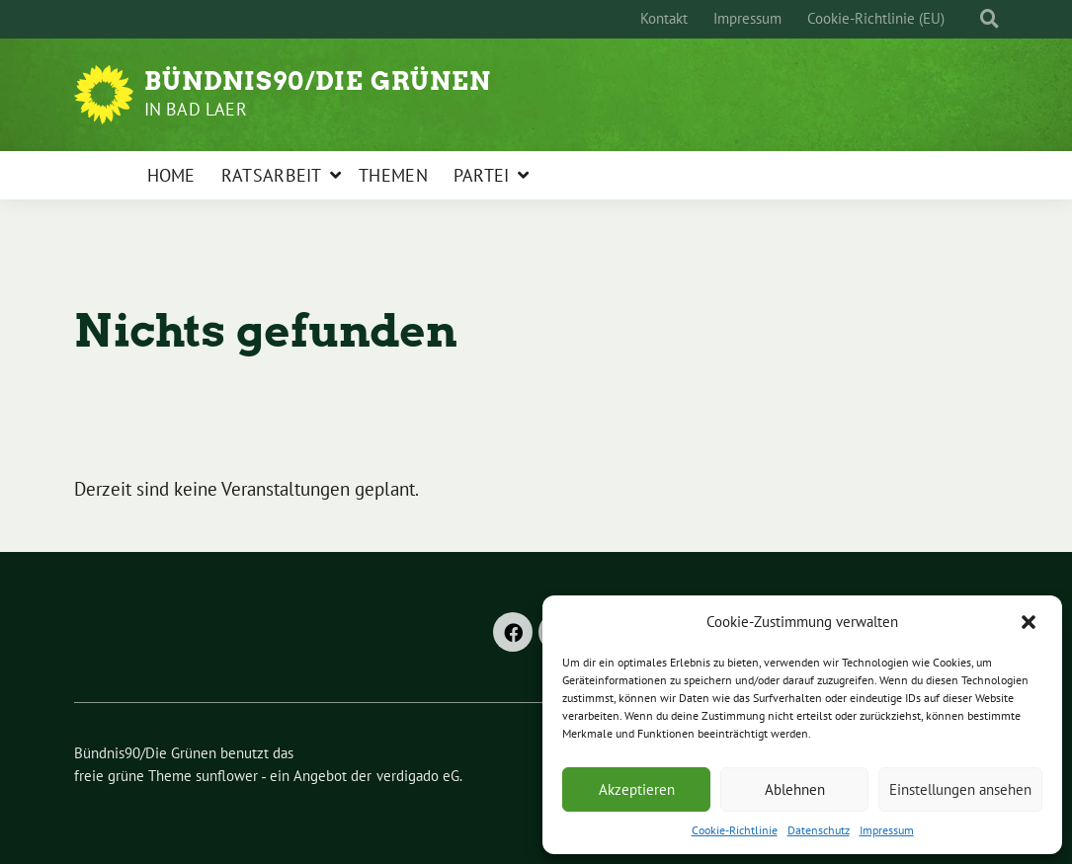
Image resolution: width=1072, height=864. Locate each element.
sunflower (227, 775)
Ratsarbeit (271, 175)
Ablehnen (795, 789)
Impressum (887, 830)
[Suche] (971, 19)
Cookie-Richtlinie (735, 830)
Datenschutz (818, 830)
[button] (1030, 622)
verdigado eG (417, 775)
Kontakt (664, 18)
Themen (393, 175)
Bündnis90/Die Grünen (317, 81)
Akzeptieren (637, 789)
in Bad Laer (195, 109)
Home (171, 175)
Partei (482, 175)
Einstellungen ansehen (960, 789)
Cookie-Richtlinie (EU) (876, 18)
